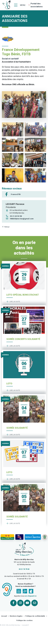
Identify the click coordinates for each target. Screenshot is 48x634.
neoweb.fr (25, 625)
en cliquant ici (30, 596)
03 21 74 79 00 (24, 569)
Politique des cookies (24, 620)
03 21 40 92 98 (14, 216)
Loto (9, 383)
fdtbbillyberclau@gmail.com (20, 219)
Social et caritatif (10, 58)
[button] (12, 129)
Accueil (4, 616)
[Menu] (20, 5)
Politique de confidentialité (35, 616)
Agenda (5, 266)
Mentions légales (16, 616)
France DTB (15, 194)
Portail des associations (37, 5)
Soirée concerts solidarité (23, 339)
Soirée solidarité (17, 427)
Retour (6, 227)
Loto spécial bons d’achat (22, 294)
